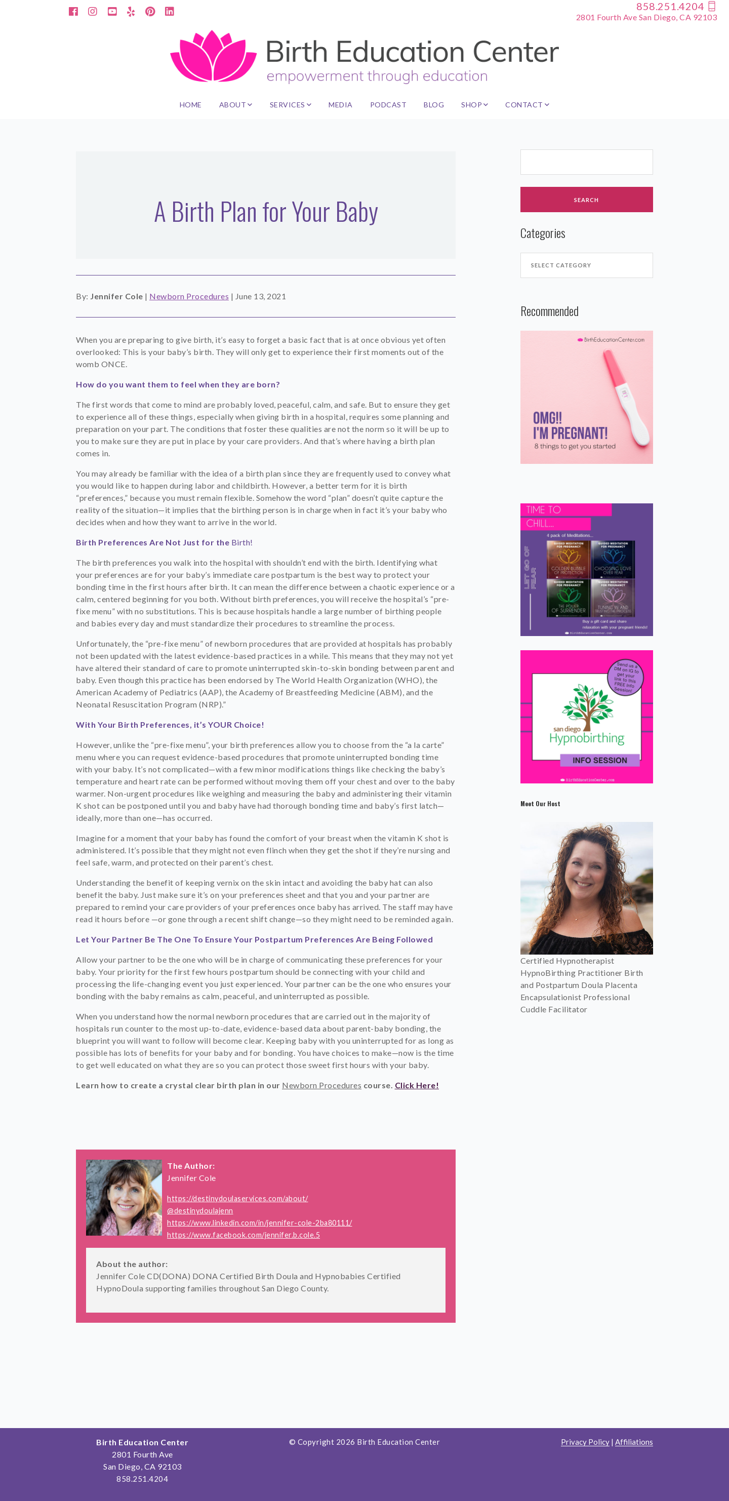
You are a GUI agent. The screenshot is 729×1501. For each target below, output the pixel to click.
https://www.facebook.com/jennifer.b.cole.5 (243, 1235)
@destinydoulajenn (200, 1210)
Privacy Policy (585, 1442)
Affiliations (634, 1442)
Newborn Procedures (189, 296)
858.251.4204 (676, 6)
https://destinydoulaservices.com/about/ (237, 1198)
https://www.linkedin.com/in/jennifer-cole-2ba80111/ (259, 1222)
